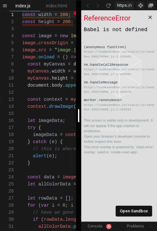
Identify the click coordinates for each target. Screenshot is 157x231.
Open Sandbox (134, 211)
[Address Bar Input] (125, 5)
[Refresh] (108, 5)
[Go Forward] (98, 5)
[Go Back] (88, 5)
